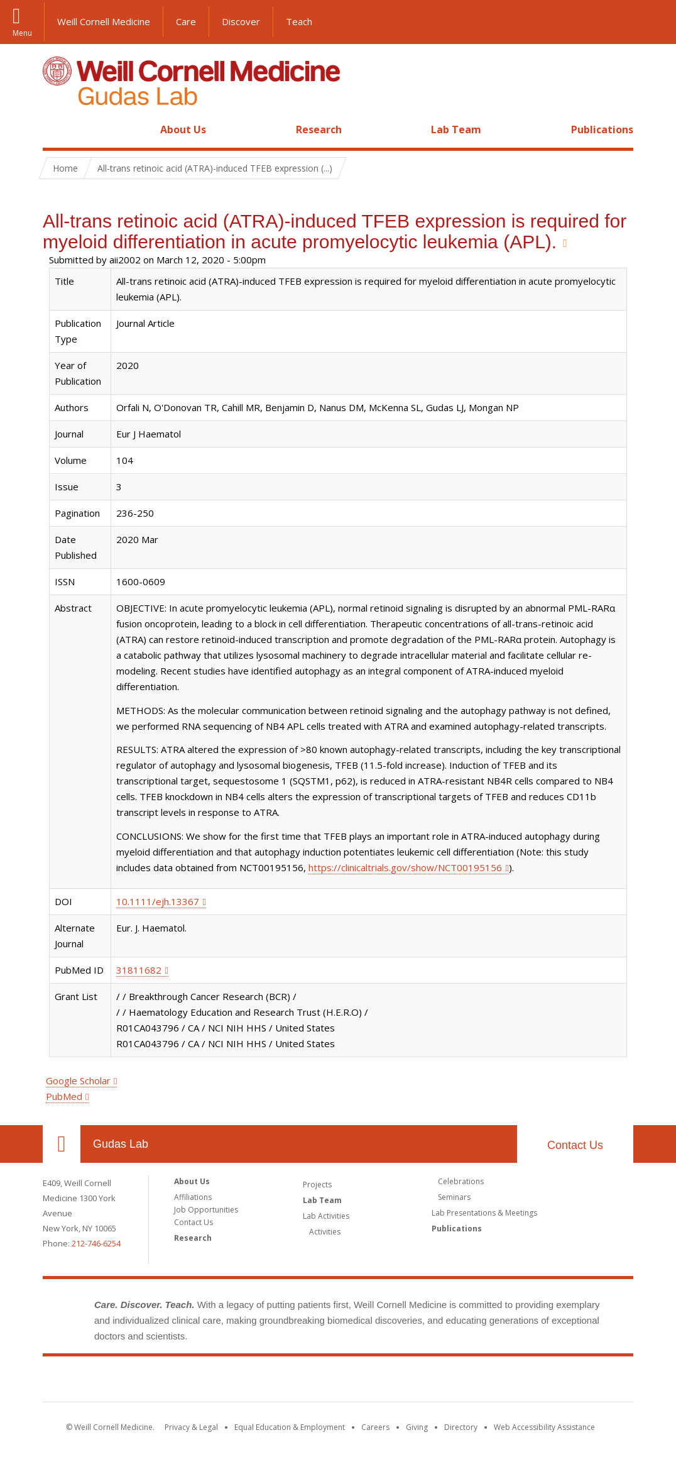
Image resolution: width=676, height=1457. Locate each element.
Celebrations (461, 1181)
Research (319, 129)
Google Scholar (78, 1080)
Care (186, 21)
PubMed (64, 1096)
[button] (654, 22)
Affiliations (193, 1197)
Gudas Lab (120, 1144)
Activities (325, 1231)
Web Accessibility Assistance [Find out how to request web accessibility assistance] (544, 1427)
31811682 (138, 970)
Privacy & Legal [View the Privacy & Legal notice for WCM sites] (191, 1427)
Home (56, 129)
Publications (602, 129)
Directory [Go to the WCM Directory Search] (460, 1427)
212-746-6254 (96, 1243)
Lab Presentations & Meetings (484, 1212)
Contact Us (575, 1145)
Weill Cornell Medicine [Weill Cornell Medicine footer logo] (338, 1381)
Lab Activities (326, 1216)
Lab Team (456, 129)
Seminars (454, 1197)
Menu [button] (22, 32)
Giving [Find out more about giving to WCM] (417, 1427)
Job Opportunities (206, 1209)
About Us (183, 129)
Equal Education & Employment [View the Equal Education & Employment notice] (289, 1427)
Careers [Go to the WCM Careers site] (375, 1427)
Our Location (61, 1144)
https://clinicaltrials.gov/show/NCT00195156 (405, 867)
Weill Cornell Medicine (103, 21)
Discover (241, 21)
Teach (299, 21)
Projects (317, 1184)
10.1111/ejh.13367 (157, 901)
